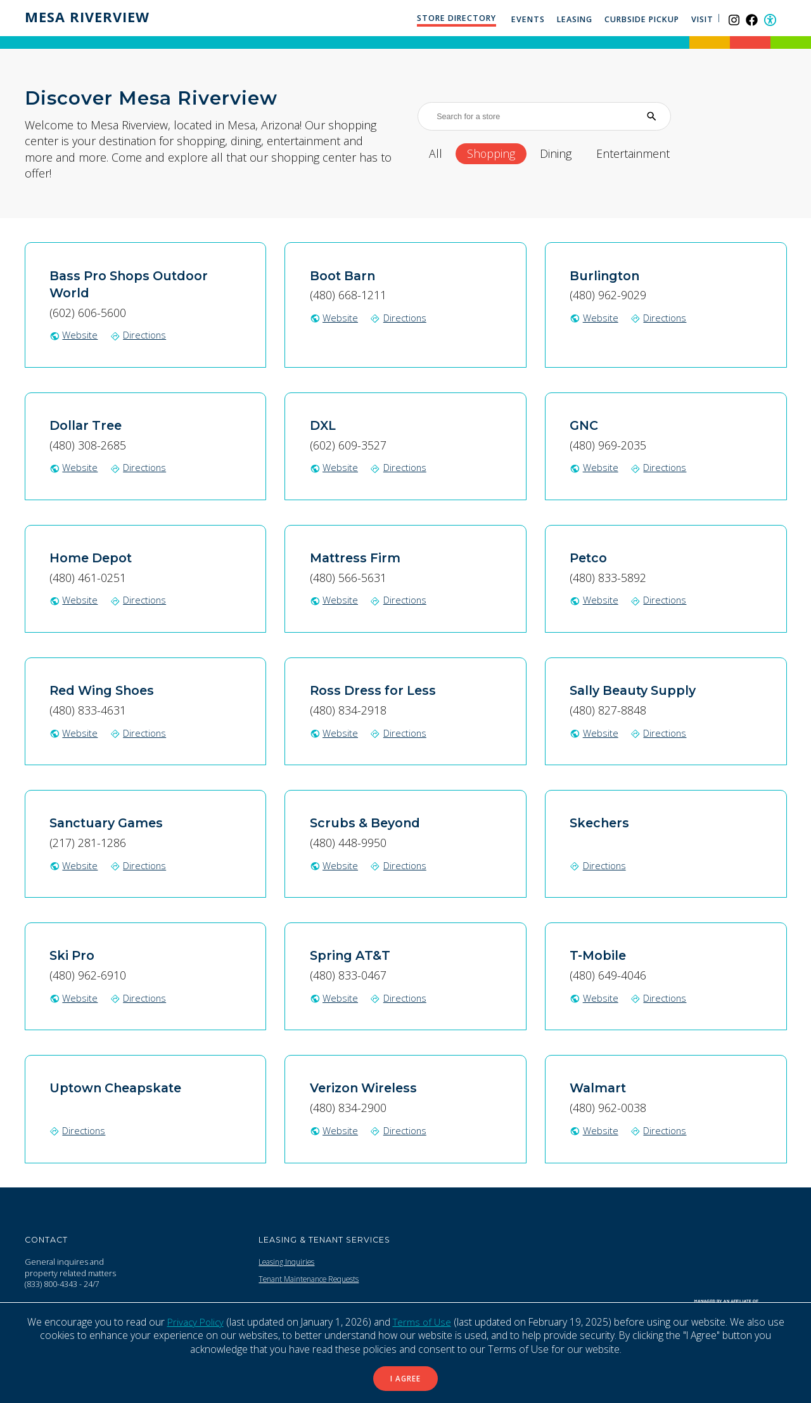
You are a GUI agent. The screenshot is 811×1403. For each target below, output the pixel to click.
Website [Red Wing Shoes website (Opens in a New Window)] (73, 732)
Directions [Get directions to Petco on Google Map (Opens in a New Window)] (660, 600)
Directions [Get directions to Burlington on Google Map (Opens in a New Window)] (660, 318)
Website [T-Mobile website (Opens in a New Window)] (594, 997)
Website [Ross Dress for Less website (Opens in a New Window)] (334, 732)
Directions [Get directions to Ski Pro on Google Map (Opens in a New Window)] (140, 997)
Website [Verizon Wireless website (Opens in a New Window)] (334, 1130)
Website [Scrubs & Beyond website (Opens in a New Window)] (334, 865)
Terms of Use (422, 1319)
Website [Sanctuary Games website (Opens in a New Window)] (73, 865)
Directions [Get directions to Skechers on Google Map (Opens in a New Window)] (599, 865)
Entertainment (653, 153)
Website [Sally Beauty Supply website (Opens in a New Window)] (594, 732)
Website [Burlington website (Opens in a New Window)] (594, 318)
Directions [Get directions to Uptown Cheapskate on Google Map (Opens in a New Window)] (78, 1130)
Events (529, 19)
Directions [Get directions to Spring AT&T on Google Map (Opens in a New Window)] (400, 997)
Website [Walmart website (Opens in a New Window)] (594, 1130)
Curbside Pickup (643, 19)
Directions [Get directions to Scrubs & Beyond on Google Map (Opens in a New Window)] (400, 865)
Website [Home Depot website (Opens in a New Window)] (73, 600)
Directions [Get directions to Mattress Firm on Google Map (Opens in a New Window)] (400, 600)
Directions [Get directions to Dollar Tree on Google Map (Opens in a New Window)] (140, 467)
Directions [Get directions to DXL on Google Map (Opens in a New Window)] (400, 467)
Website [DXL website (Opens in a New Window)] (334, 467)
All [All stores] (437, 153)
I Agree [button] (406, 1377)
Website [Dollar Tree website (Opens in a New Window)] (73, 467)
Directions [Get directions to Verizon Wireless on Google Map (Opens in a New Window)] (400, 1130)
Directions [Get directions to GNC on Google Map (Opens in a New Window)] (660, 467)
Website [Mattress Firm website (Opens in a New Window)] (334, 600)
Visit (704, 19)
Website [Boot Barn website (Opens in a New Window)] (334, 318)
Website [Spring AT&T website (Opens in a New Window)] (334, 997)
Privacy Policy (194, 1319)
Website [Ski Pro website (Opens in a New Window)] (73, 997)
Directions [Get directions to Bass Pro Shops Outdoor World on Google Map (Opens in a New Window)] (140, 335)
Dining (568, 153)
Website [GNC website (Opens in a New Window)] (594, 467)
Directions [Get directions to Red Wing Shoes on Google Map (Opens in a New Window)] (140, 732)
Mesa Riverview (91, 17)
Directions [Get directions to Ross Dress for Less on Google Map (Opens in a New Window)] (400, 732)
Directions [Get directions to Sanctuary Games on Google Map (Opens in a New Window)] (140, 865)
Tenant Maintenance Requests (315, 1278)
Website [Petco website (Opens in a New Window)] (594, 600)
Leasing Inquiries (290, 1261)
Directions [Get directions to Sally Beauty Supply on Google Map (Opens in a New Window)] (660, 732)
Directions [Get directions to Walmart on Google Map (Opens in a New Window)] (660, 1130)
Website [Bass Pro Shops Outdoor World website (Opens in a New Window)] (73, 335)
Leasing (575, 19)
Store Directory (457, 18)
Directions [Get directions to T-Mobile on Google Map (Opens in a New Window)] (660, 997)
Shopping (497, 153)
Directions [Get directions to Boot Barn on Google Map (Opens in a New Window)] (400, 318)
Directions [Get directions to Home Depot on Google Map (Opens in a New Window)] (140, 600)
